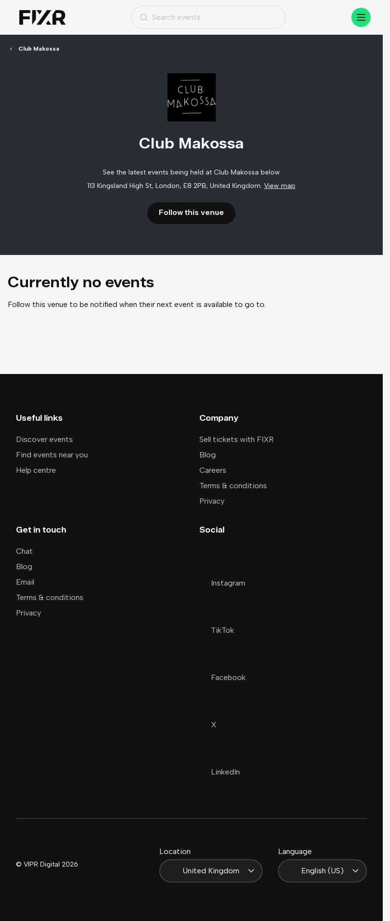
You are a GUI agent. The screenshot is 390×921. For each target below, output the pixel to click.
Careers (212, 470)
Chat (24, 551)
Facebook (222, 677)
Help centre (36, 470)
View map (279, 186)
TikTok (216, 630)
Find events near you (52, 454)
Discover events (44, 439)
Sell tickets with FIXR (236, 439)
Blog (207, 454)
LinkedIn (219, 771)
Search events (170, 17)
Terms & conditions (233, 485)
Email (25, 582)
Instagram (222, 582)
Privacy (211, 501)
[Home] (42, 17)
